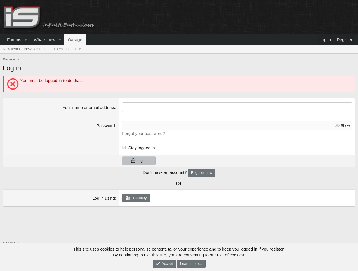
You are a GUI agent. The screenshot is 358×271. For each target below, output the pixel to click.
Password (105, 125)
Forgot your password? (143, 133)
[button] (26, 39)
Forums (14, 39)
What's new (44, 39)
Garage (75, 39)
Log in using (103, 198)
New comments (37, 49)
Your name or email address (89, 107)
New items (11, 49)
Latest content (65, 49)
